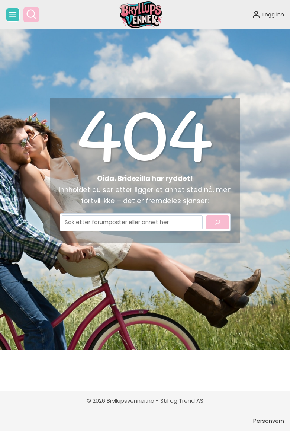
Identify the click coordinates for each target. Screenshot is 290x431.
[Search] (217, 222)
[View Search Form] (31, 15)
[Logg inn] (268, 14)
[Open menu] (13, 15)
